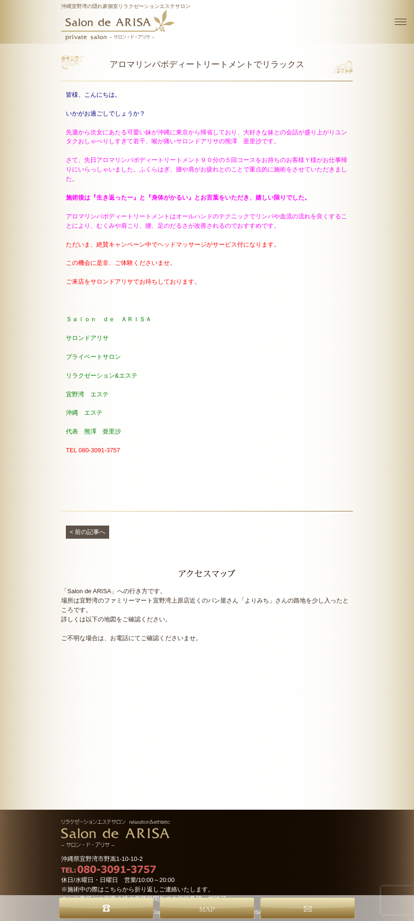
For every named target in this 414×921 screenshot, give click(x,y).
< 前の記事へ (87, 531)
